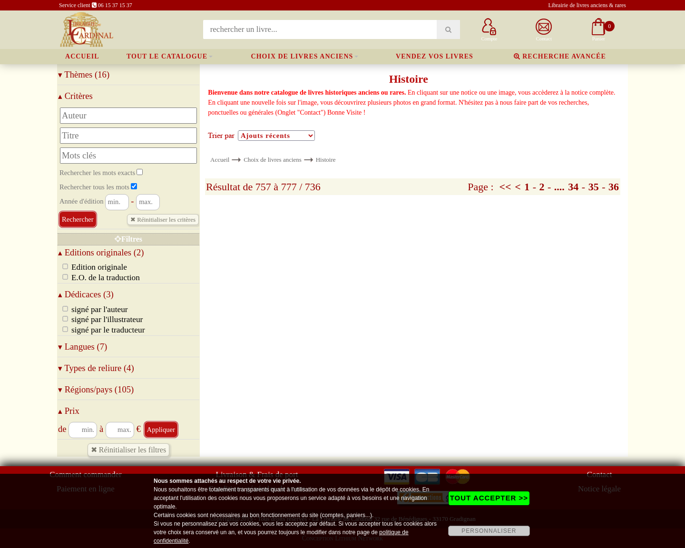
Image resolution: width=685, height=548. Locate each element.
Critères (75, 96)
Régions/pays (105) (96, 389)
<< (505, 187)
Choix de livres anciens (302, 56)
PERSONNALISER (488, 531)
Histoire (326, 159)
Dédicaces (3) (86, 294)
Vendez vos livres (434, 56)
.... (559, 187)
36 (613, 187)
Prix (68, 411)
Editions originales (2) (101, 252)
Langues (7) (82, 347)
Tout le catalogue (167, 56)
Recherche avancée (560, 56)
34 (573, 187)
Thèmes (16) (83, 74)
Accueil (82, 56)
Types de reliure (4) (96, 368)
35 (593, 187)
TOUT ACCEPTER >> (489, 498)
